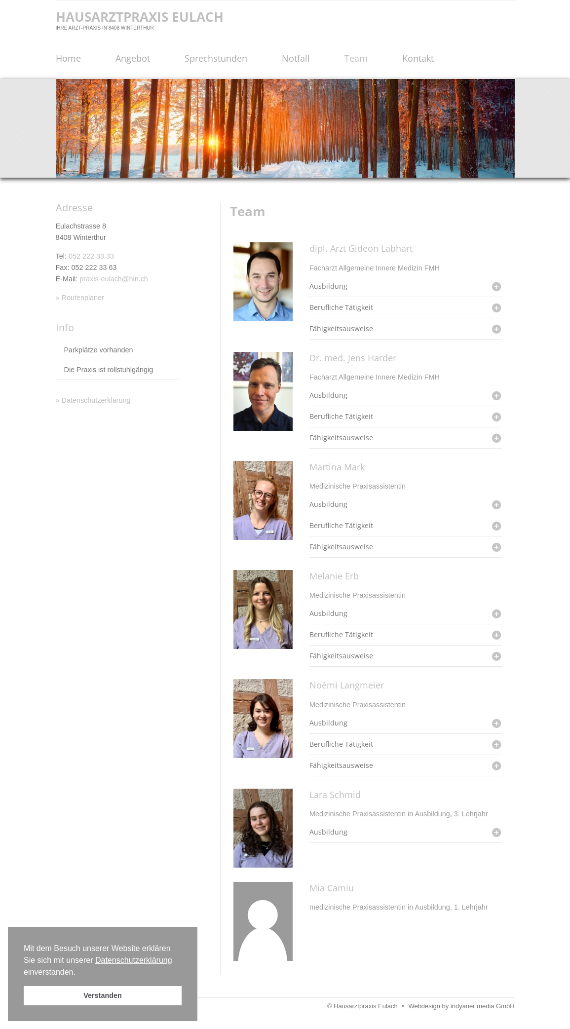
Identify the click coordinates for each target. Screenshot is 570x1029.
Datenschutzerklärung (133, 960)
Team (356, 58)
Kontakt (418, 58)
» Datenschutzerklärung (93, 400)
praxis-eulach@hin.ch (113, 279)
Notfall (296, 58)
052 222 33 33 (91, 256)
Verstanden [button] (102, 995)
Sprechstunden (216, 58)
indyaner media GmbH (483, 1006)
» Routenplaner (80, 298)
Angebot (132, 58)
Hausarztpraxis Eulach (140, 17)
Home (68, 58)
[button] (78, 972)
